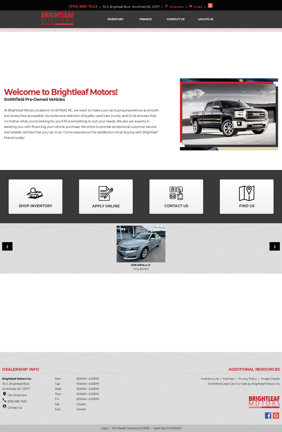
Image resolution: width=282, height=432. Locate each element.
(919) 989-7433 (83, 6)
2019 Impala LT (141, 265)
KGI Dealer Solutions (125, 428)
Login (105, 428)
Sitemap (228, 378)
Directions (174, 7)
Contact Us (175, 19)
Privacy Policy (247, 378)
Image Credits (270, 378)
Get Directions (17, 395)
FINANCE (145, 19)
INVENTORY (115, 19)
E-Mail (195, 7)
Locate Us (205, 19)
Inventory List (210, 378)
